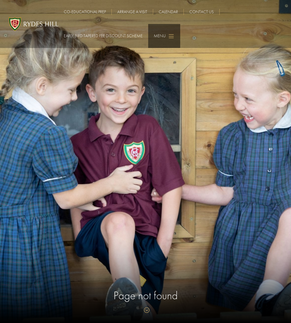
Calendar (168, 12)
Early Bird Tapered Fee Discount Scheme (103, 36)
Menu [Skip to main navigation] (164, 36)
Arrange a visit (132, 12)
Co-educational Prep (85, 12)
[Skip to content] (146, 311)
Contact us (201, 12)
